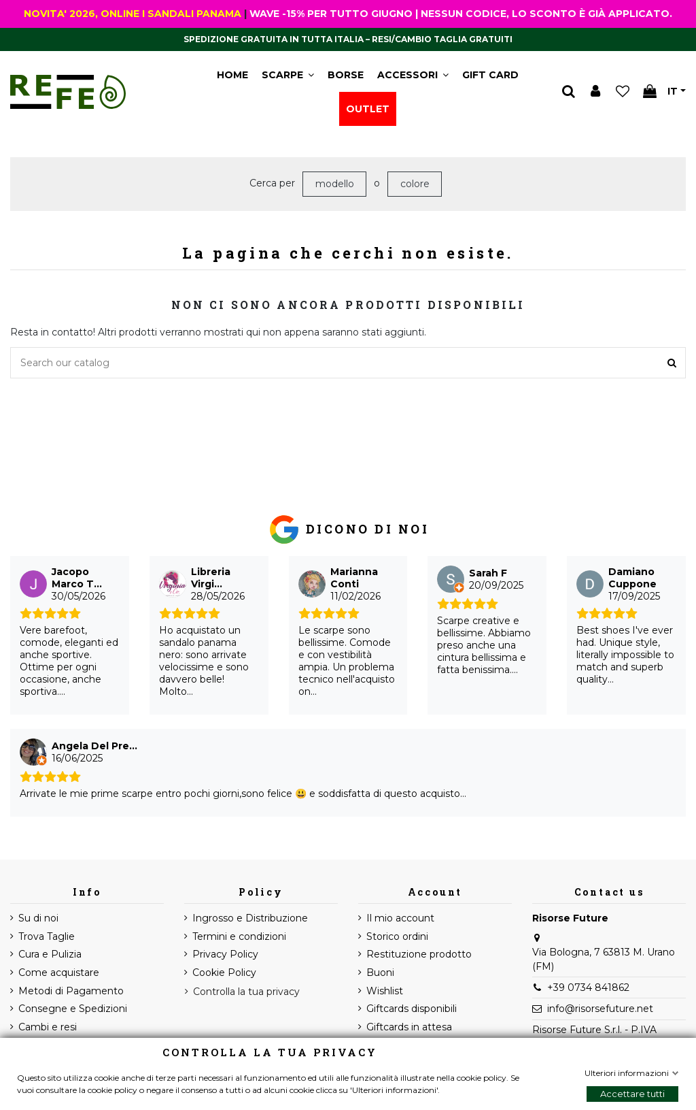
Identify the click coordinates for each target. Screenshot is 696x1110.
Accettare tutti (632, 1093)
